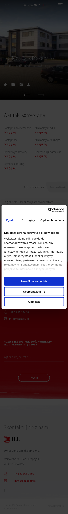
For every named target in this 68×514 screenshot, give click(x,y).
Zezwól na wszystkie (34, 281)
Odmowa (34, 301)
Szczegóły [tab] (28, 220)
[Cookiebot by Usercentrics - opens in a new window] (48, 210)
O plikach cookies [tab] (52, 220)
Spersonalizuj (34, 291)
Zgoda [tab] (10, 220)
